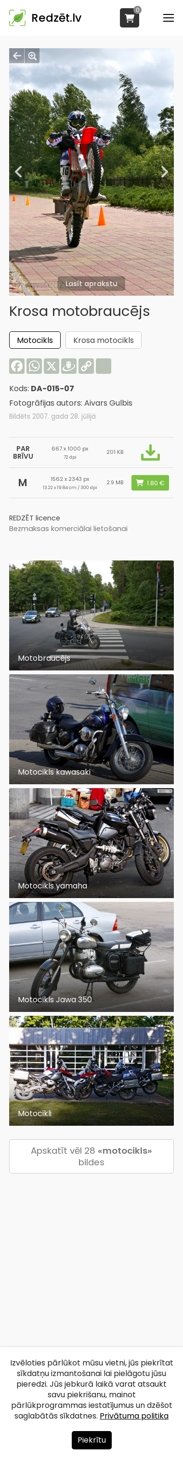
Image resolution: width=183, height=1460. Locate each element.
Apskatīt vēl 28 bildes (91, 1156)
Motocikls (35, 340)
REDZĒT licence (34, 518)
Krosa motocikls (103, 340)
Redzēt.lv (56, 18)
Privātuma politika (134, 1415)
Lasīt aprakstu (91, 283)
